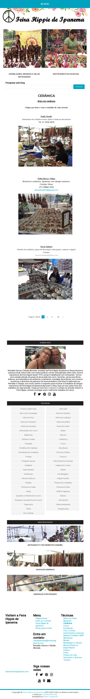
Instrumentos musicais (66, 74)
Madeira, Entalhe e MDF (73, 635)
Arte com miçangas (28, 413)
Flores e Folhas (63, 452)
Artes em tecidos (28, 426)
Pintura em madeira (63, 483)
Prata (28, 491)
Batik (63, 430)
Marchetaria (28, 470)
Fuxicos (63, 457)
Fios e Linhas (69, 630)
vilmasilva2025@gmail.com (46, 190)
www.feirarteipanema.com (17, 671)
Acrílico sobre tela (28, 409)
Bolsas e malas (28, 439)
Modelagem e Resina (72, 643)
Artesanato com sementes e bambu (45, 545)
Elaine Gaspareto (50, 696)
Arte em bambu (63, 413)
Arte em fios (28, 417)
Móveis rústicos (28, 478)
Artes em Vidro (70, 618)
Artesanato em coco (28, 430)
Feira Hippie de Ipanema (42, 624)
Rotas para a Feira (44, 628)
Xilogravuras (63, 509)
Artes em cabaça (63, 417)
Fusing (28, 457)
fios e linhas (28, 513)
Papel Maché (69, 647)
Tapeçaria (28, 504)
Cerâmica (63, 439)
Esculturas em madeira (28, 452)
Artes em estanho (28, 422)
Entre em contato (43, 621)
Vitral (28, 509)
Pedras (28, 483)
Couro (63, 443)
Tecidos (66, 660)
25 (58, 317)
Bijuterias (28, 435)
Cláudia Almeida (50, 694)
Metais (66, 640)
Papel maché (63, 478)
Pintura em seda (28, 487)
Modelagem (63, 474)
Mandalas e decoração (45, 594)
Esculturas (63, 448)
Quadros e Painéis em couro (28, 496)
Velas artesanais (63, 504)
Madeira (28, 465)
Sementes (63, 500)
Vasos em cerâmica (45, 570)
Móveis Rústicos (70, 645)
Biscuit (63, 435)
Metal (63, 470)
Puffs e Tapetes (63, 491)
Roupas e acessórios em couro (28, 500)
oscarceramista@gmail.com (46, 255)
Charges (28, 443)
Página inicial (41, 618)
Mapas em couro (63, 465)
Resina (63, 496)
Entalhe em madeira (28, 448)
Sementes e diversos (72, 657)
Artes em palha (63, 422)
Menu (45, 4)
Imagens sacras (28, 461)
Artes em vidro (63, 426)
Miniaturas (28, 474)
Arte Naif (63, 409)
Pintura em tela (63, 487)
